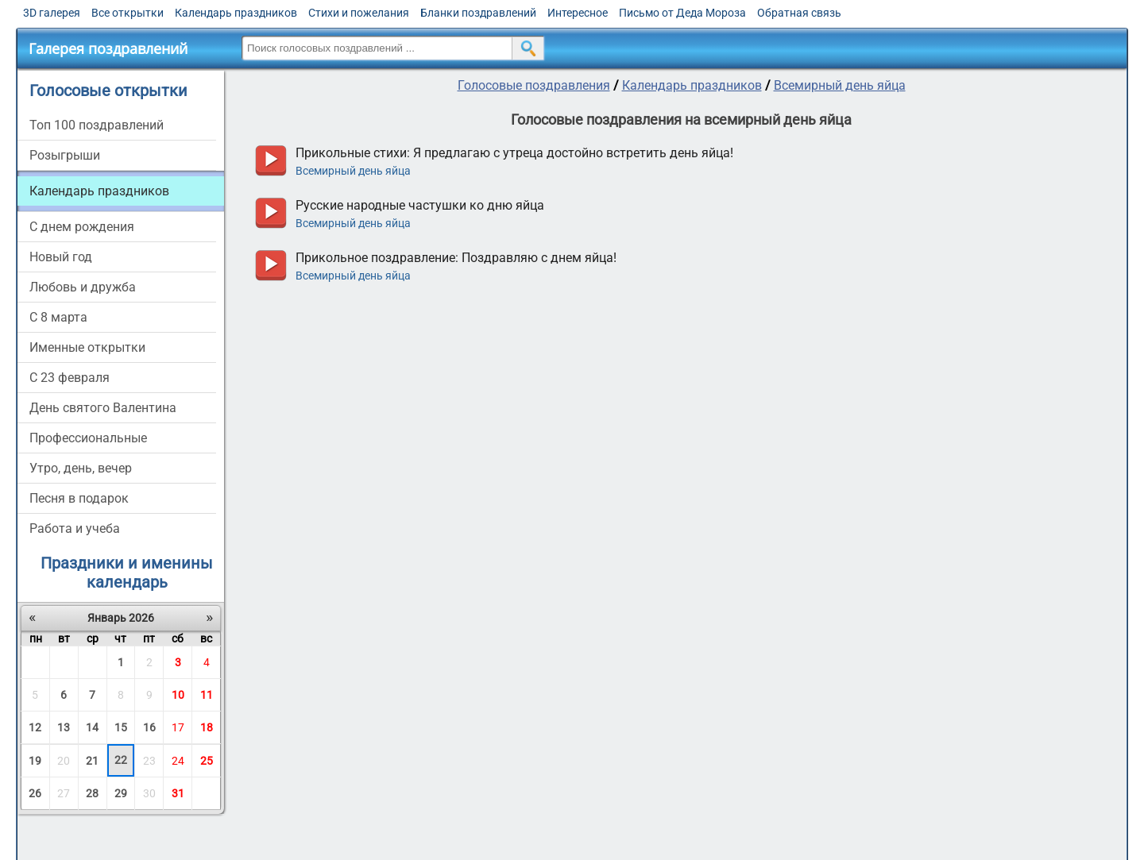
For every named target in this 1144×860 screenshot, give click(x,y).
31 (178, 793)
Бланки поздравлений (478, 12)
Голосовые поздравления (534, 85)
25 (206, 760)
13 (63, 727)
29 (120, 793)
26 (35, 793)
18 (206, 727)
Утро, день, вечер (80, 468)
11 (206, 694)
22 (120, 760)
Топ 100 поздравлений (96, 125)
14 (92, 727)
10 (178, 694)
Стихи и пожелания (358, 12)
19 (35, 760)
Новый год (60, 256)
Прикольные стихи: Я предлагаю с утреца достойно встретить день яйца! (514, 152)
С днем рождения (81, 226)
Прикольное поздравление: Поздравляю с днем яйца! (456, 257)
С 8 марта (58, 317)
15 (120, 727)
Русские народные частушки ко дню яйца (420, 205)
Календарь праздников (236, 12)
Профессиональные (88, 437)
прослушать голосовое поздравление (270, 161)
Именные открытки (87, 347)
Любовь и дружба (82, 287)
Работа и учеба (74, 528)
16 (149, 727)
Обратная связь (799, 12)
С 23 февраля (69, 377)
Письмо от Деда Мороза (682, 12)
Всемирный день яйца (840, 85)
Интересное (577, 12)
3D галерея (51, 12)
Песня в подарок (79, 498)
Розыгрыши (64, 155)
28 (92, 793)
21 (92, 760)
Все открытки (127, 12)
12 (35, 727)
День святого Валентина (102, 407)
